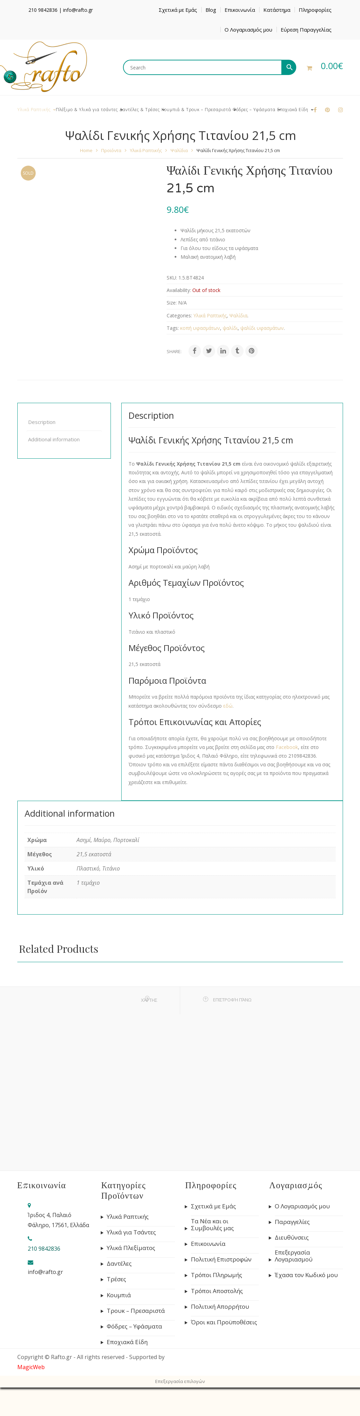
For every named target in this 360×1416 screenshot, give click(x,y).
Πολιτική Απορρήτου (220, 1306)
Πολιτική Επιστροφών (221, 1259)
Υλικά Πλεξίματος (131, 1247)
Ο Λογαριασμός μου (248, 29)
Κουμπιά (119, 1295)
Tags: (173, 328)
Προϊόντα (111, 150)
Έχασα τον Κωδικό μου (306, 1275)
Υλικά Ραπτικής (146, 150)
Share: (174, 351)
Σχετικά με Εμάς (178, 9)
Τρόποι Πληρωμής (216, 1275)
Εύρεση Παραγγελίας (306, 29)
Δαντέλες (119, 1263)
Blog (210, 9)
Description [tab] (41, 421)
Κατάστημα (276, 9)
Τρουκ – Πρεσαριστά (136, 1310)
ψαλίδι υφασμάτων (262, 328)
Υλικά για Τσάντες (131, 1232)
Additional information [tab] (54, 439)
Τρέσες (116, 1279)
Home (86, 150)
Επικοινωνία (240, 9)
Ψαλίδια (179, 150)
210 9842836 (43, 10)
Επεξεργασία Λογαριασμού (294, 1256)
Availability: (179, 290)
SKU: (172, 277)
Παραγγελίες (292, 1221)
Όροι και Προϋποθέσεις (224, 1322)
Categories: (179, 315)
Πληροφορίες (315, 9)
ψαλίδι (230, 328)
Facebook (287, 747)
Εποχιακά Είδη (127, 1342)
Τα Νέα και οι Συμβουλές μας (212, 1225)
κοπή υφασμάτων (200, 328)
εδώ (227, 705)
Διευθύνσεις (292, 1237)
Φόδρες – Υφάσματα (134, 1326)
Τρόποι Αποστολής (217, 1291)
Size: (172, 302)
